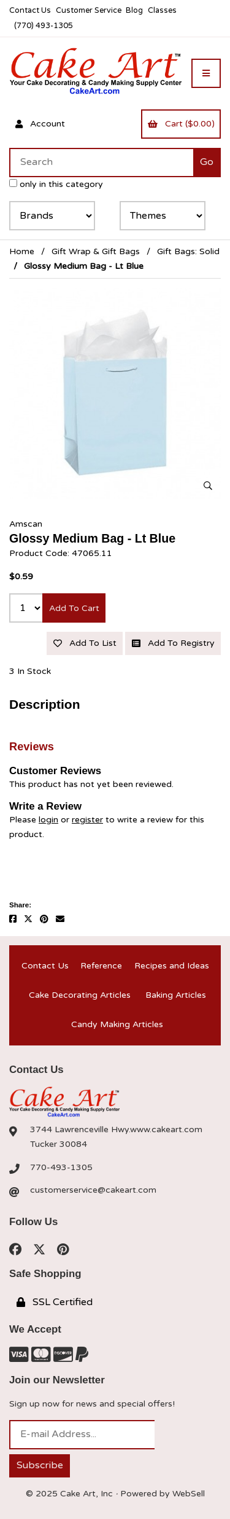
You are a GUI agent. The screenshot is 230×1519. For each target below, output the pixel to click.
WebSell (188, 1493)
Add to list (85, 643)
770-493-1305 (61, 1167)
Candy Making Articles (117, 1024)
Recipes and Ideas (171, 966)
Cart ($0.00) (181, 124)
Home (21, 251)
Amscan (25, 524)
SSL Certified (55, 1302)
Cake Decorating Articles (80, 995)
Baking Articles (175, 995)
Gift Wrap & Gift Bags (96, 251)
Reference (101, 966)
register (87, 819)
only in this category (56, 184)
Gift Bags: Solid (188, 251)
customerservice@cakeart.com (93, 1190)
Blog (134, 10)
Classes (162, 10)
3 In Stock (30, 671)
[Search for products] (101, 162)
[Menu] (206, 73)
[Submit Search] (207, 162)
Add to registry (173, 643)
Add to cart (74, 608)
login (48, 819)
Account (40, 124)
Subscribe (40, 1465)
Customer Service (88, 10)
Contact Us (30, 10)
